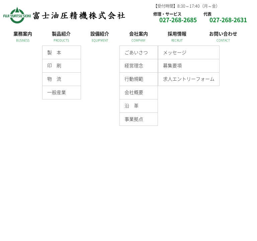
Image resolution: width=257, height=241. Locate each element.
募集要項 (172, 65)
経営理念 (133, 65)
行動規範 (133, 78)
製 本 (54, 52)
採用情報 (177, 33)
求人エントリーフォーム (189, 78)
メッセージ (174, 52)
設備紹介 (99, 33)
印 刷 (54, 65)
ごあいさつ (136, 52)
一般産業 (56, 92)
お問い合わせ (223, 33)
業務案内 (22, 33)
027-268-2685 (178, 19)
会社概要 (133, 92)
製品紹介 (61, 33)
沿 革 (131, 105)
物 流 (54, 78)
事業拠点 (133, 118)
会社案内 (138, 33)
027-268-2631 (228, 19)
